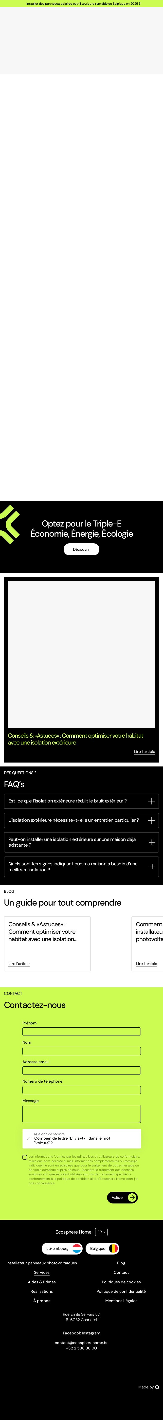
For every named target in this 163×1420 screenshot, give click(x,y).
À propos (41, 1300)
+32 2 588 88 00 (81, 1348)
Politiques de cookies (121, 1282)
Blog (121, 1263)
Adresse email (35, 1061)
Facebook (72, 1333)
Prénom (29, 1023)
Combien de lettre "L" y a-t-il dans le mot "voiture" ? (75, 1139)
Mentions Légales (121, 1300)
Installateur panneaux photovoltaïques (41, 1263)
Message (30, 1100)
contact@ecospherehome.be (82, 1342)
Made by (148, 1387)
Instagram (91, 1333)
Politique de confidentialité (121, 1291)
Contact (121, 1272)
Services (42, 1272)
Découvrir (81, 549)
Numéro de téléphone (42, 1081)
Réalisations (42, 1291)
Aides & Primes (42, 1282)
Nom (26, 1042)
